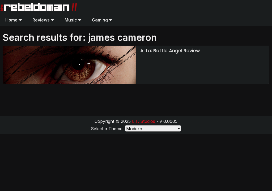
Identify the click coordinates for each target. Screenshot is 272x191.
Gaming (102, 20)
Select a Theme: (107, 128)
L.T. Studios (143, 121)
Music (73, 20)
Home (13, 20)
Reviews (43, 20)
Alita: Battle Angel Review (170, 50)
